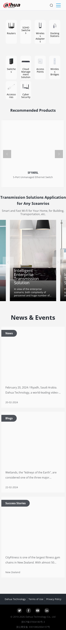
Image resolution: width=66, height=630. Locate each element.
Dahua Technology (15, 599)
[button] (7, 154)
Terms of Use (36, 599)
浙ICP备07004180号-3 (33, 621)
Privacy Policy (53, 599)
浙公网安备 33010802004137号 (33, 626)
